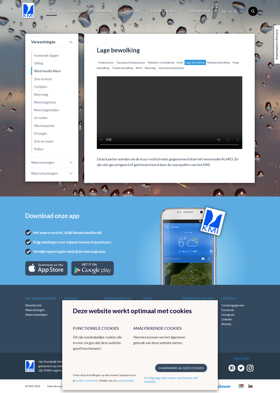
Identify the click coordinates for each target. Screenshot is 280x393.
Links (147, 298)
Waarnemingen (42, 162)
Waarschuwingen (44, 173)
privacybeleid (126, 380)
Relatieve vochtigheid (161, 62)
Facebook (227, 310)
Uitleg (38, 63)
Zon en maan (43, 141)
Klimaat (74, 11)
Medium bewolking (218, 62)
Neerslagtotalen (46, 110)
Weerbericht (33, 305)
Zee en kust (43, 79)
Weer (51, 11)
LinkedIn (226, 319)
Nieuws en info (163, 11)
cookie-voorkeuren (87, 380)
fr (230, 11)
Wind (139, 68)
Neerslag (41, 94)
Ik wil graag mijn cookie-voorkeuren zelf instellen (171, 379)
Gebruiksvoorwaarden (60, 386)
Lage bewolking (195, 62)
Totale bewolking (123, 68)
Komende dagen (46, 55)
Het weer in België (40, 298)
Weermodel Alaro (47, 71)
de (236, 11)
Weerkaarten (44, 125)
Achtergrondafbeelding (277, 44)
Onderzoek (103, 11)
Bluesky (226, 324)
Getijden (40, 86)
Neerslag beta (45, 102)
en (241, 11)
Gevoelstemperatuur (171, 68)
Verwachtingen (43, 42)
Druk (180, 62)
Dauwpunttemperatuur (131, 62)
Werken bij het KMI (198, 298)
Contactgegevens (232, 305)
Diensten (132, 11)
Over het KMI (199, 11)
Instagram (227, 314)
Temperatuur (106, 62)
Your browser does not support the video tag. (169, 112)
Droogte (40, 133)
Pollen (39, 149)
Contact (229, 298)
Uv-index (40, 118)
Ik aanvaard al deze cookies (181, 368)
